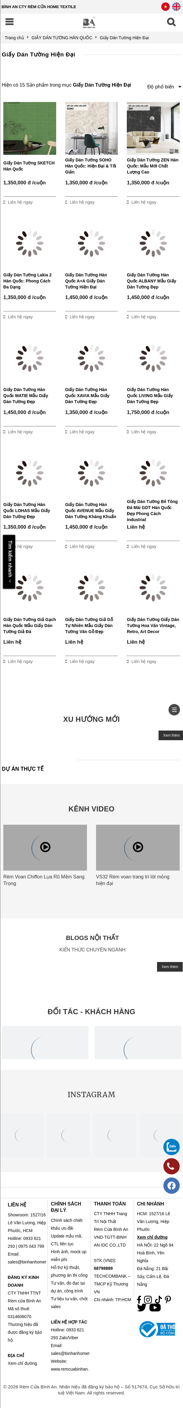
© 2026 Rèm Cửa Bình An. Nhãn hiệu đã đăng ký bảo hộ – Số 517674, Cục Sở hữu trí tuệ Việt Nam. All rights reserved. (91, 1389)
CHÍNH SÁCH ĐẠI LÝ (66, 1207)
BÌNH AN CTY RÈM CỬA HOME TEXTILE (39, 7)
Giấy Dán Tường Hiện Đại (38, 54)
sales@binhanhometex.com (77, 1353)
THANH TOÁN (110, 1203)
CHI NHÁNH (150, 1203)
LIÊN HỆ (17, 1204)
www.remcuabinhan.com (74, 1369)
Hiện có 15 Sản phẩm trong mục (66, 85)
